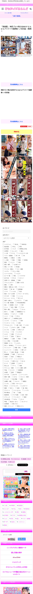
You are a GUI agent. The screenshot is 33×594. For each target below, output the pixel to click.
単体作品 (27, 508)
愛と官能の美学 (16, 552)
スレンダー (6, 508)
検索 (16, 410)
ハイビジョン (16, 459)
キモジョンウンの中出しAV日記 (16, 567)
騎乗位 (24, 512)
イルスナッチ (16, 562)
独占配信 (20, 505)
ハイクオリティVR (8, 512)
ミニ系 (5, 505)
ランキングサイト (24, 12)
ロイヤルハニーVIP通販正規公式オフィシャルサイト (16, 573)
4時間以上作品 (6, 459)
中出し (14, 508)
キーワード (6, 228)
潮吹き (5, 525)
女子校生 (4, 461)
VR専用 (13, 505)
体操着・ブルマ (27, 459)
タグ (4, 241)
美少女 (13, 521)
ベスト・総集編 (26, 518)
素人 (18, 518)
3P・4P (6, 521)
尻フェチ (12, 461)
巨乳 (12, 518)
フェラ (5, 518)
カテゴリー (6, 235)
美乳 (18, 512)
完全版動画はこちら (16, 84)
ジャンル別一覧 (8, 12)
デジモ (13, 515)
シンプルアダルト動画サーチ (16, 547)
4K (20, 508)
